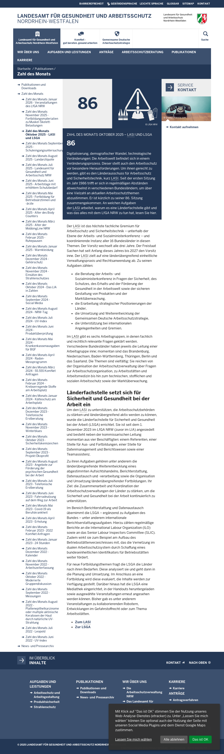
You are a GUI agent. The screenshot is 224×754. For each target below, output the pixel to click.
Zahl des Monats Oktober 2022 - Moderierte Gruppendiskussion (38, 578)
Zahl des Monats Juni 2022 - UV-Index (40, 638)
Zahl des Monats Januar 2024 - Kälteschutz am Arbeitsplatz (41, 399)
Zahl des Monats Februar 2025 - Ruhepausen (36, 237)
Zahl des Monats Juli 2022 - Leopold (39, 629)
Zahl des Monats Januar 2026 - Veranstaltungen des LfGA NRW (41, 103)
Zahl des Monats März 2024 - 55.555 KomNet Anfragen (41, 371)
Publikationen (89, 682)
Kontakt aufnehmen (184, 127)
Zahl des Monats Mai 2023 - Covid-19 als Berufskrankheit (39, 509)
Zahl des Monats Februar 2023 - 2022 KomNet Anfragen (39, 530)
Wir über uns (134, 682)
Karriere (177, 682)
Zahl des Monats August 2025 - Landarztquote (41, 157)
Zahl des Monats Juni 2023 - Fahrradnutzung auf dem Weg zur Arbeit (41, 497)
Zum (83, 622)
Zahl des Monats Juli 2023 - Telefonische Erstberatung (39, 484)
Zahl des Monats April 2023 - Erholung (40, 519)
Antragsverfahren (185, 700)
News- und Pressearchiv (37, 646)
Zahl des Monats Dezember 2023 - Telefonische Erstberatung (37, 413)
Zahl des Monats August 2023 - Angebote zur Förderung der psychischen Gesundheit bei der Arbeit (42, 468)
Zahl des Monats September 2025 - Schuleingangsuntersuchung (45, 147)
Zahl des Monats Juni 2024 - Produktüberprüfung (40, 330)
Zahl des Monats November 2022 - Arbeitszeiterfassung (40, 564)
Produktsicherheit (47, 702)
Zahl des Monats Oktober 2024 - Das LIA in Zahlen (41, 287)
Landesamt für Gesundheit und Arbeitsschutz (84, 18)
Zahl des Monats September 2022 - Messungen (38, 593)
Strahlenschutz (45, 707)
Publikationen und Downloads (33, 86)
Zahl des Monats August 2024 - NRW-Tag (41, 310)
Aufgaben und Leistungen (43, 684)
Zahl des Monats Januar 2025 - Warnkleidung (41, 248)
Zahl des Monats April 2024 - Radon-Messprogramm (40, 358)
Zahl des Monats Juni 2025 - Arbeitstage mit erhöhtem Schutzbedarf (41, 184)
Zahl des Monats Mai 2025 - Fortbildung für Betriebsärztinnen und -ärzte (40, 198)
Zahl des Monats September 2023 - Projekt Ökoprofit (38, 452)
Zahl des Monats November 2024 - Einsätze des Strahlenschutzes (37, 273)
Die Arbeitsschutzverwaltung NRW (144, 692)
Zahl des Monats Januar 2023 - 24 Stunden (41, 541)
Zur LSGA (82, 627)
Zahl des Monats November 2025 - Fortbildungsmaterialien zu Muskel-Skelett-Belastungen (42, 118)
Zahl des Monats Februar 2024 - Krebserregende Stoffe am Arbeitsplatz (41, 385)
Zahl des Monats (32, 94)
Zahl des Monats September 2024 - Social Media (38, 300)
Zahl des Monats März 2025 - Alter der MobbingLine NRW (40, 225)
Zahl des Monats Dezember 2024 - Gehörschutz (37, 259)
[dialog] (164, 727)
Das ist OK (200, 739)
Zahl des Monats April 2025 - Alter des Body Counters (40, 212)
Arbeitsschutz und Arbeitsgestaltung (47, 695)
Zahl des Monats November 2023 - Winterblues (37, 428)
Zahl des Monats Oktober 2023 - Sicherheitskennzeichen (42, 440)
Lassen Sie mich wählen (133, 739)
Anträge (177, 693)
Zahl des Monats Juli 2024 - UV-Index (39, 319)
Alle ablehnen (174, 739)
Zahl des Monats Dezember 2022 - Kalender (37, 552)
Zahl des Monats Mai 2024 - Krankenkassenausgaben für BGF (43, 344)
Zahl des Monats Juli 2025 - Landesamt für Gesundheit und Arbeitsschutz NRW (40, 170)
